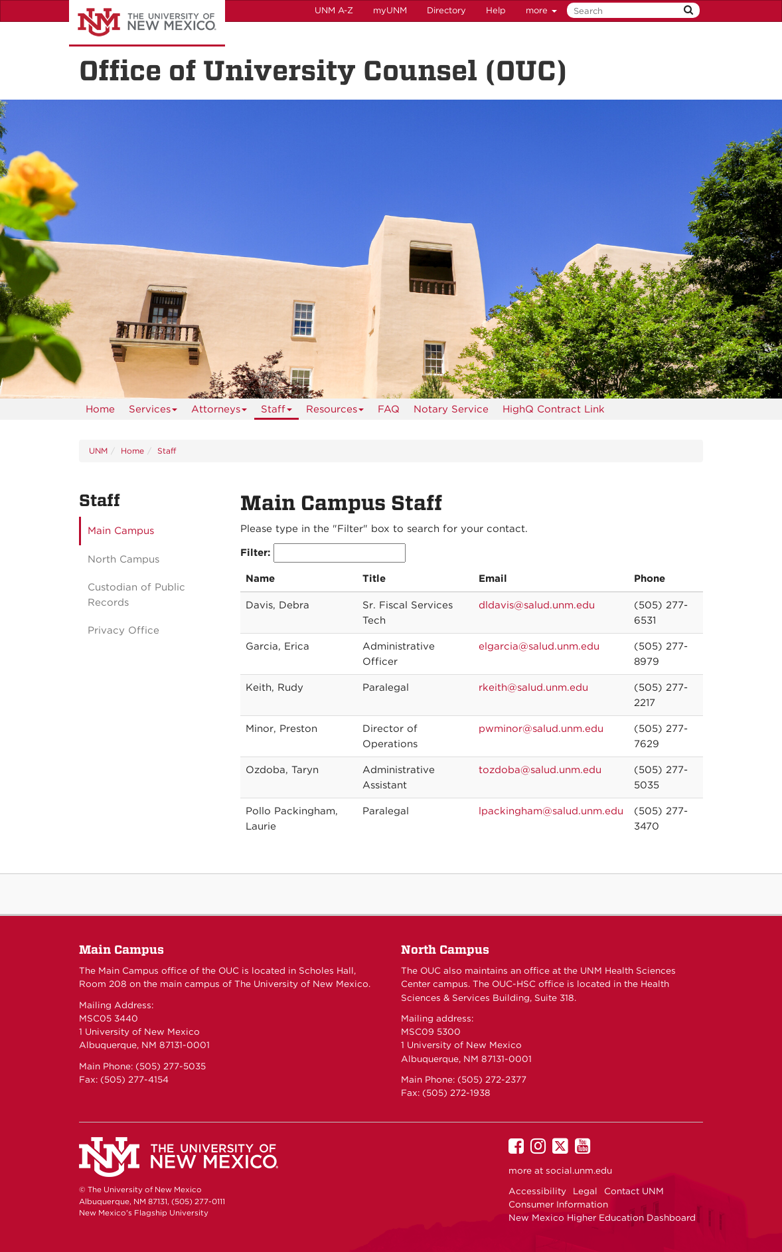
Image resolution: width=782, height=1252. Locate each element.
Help (496, 10)
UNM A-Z (334, 10)
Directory (446, 10)
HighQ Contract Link (554, 409)
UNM (98, 451)
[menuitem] (100, 409)
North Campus (123, 559)
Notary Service (451, 409)
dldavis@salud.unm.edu (537, 605)
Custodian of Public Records (136, 594)
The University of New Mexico (147, 23)
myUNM (390, 10)
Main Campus (121, 531)
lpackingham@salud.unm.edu (551, 811)
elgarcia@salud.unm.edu (539, 646)
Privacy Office (123, 630)
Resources (335, 411)
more (541, 10)
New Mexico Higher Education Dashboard (602, 1217)
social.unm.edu (579, 1170)
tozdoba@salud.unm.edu (540, 770)
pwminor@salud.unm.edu (541, 729)
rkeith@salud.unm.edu (533, 687)
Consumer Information (558, 1204)
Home (100, 409)
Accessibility (537, 1191)
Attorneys (219, 411)
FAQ (389, 409)
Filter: (323, 553)
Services (153, 411)
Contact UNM (634, 1191)
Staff (277, 411)
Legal (585, 1191)
